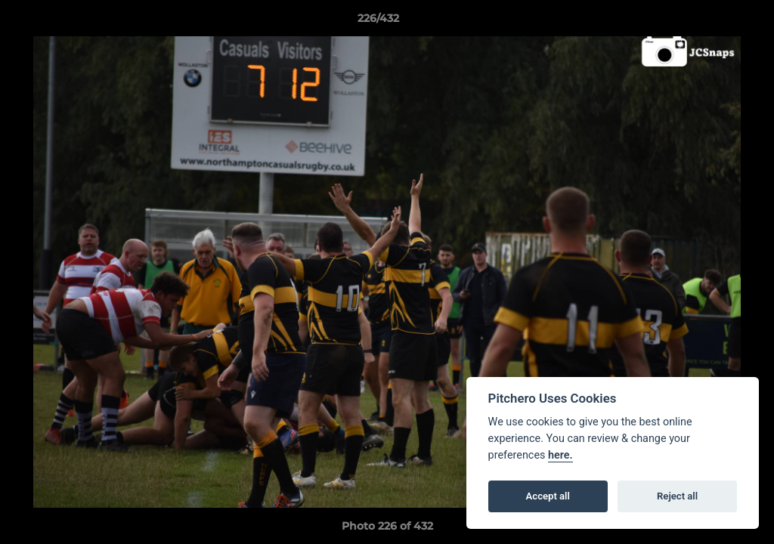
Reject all (677, 496)
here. (560, 455)
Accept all (548, 496)
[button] (710, 22)
